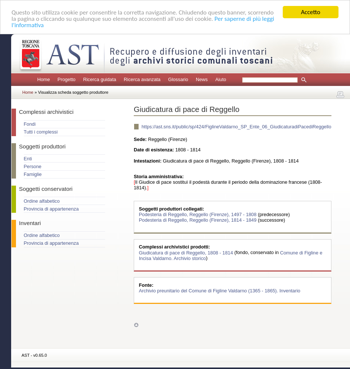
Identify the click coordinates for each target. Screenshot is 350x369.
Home (43, 79)
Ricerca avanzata (142, 79)
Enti (28, 158)
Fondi (30, 124)
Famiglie (33, 174)
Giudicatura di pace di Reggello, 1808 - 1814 (186, 252)
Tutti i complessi (41, 132)
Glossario (178, 79)
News (202, 79)
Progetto (66, 79)
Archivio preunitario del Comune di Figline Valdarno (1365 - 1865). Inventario (219, 290)
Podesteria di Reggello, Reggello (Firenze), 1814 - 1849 (198, 220)
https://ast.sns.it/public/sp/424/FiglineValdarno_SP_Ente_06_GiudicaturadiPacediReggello (236, 126)
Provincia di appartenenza (51, 209)
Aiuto (220, 79)
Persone (33, 166)
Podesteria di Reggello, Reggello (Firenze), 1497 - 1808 (198, 214)
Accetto (310, 12)
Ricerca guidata (99, 79)
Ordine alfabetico (42, 201)
